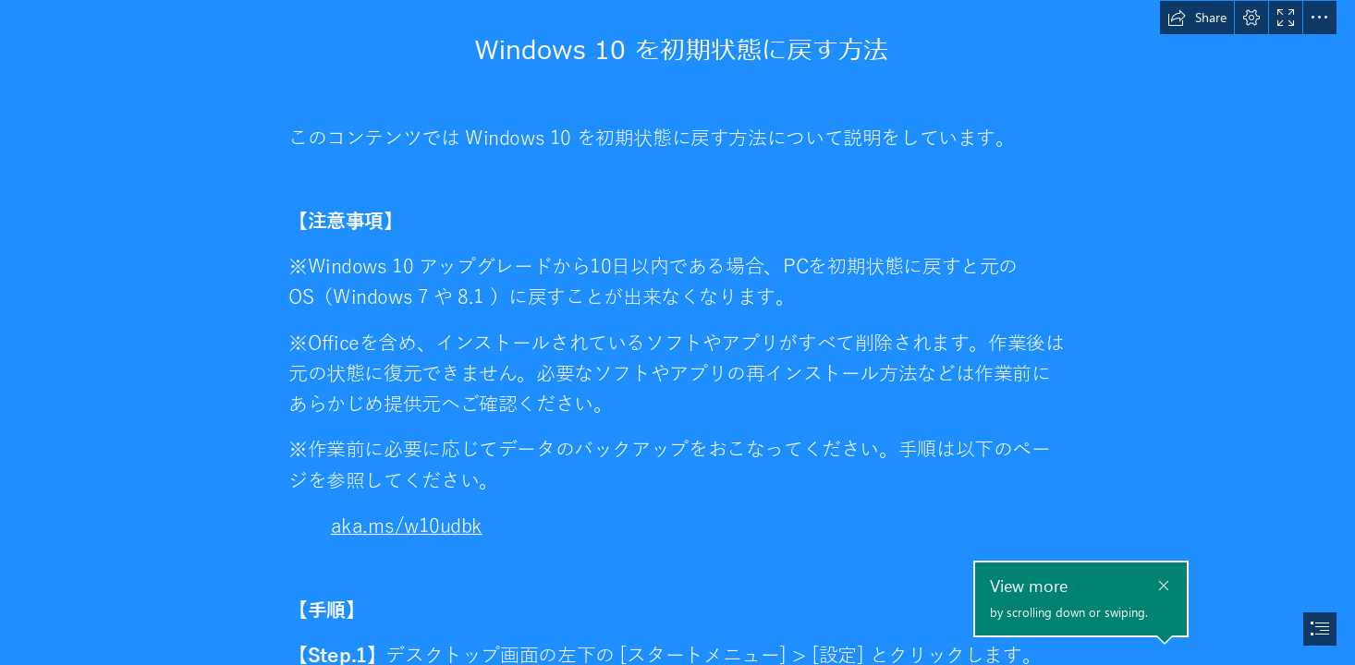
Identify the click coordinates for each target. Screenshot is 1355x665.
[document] (677, 332)
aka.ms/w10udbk (406, 527)
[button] (1197, 17)
